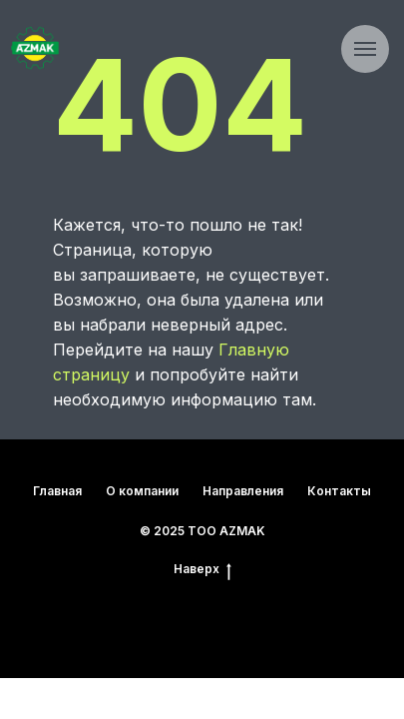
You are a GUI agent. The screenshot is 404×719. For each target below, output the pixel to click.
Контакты (339, 490)
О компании (142, 490)
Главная (57, 490)
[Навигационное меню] (365, 49)
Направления (242, 490)
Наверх (202, 569)
